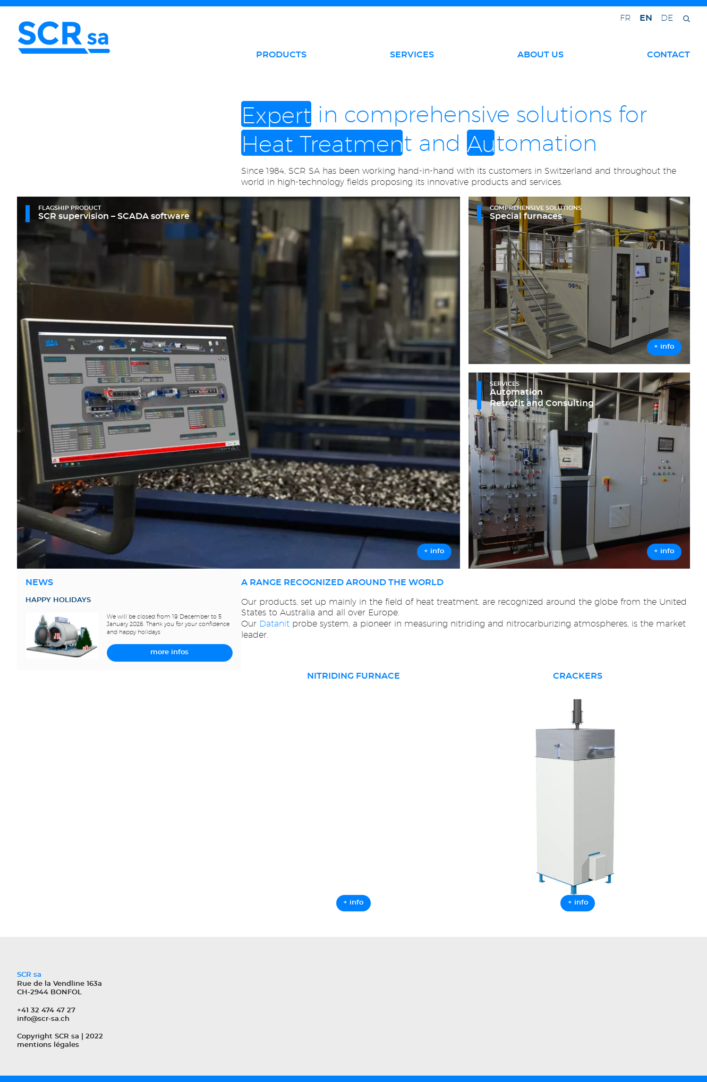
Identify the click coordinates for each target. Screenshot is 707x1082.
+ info (353, 902)
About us (540, 54)
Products (281, 54)
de (667, 18)
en (646, 18)
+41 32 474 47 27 (46, 1010)
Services (412, 54)
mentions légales (48, 1045)
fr (625, 18)
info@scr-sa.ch (43, 1019)
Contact (668, 54)
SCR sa (67, 1036)
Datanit (274, 624)
